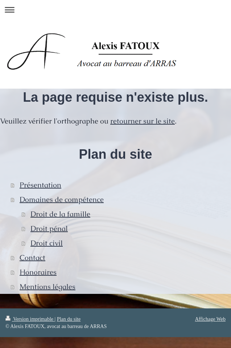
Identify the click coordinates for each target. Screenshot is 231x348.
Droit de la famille (60, 214)
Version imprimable (30, 319)
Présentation (40, 185)
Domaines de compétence (62, 199)
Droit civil (46, 243)
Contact (32, 257)
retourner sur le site (142, 121)
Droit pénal (49, 228)
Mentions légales (47, 286)
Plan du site (69, 319)
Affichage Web (210, 319)
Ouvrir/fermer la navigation (115, 9)
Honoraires (38, 272)
